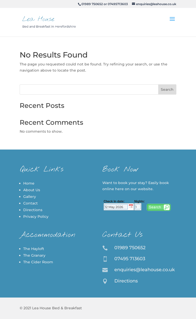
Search (167, 89)
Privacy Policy (35, 216)
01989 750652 (92, 4)
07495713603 (118, 4)
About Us (31, 190)
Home (28, 183)
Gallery (29, 196)
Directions (32, 210)
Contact (30, 203)
